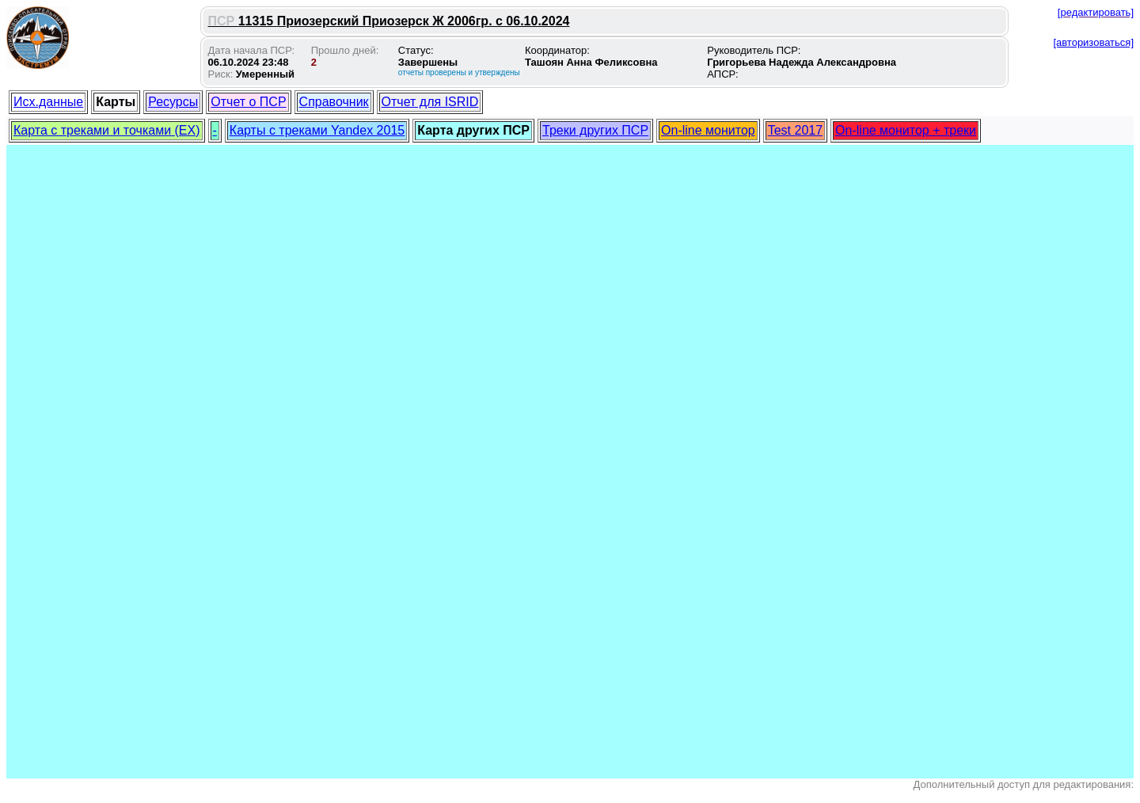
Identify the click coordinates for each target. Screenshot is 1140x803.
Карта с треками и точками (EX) (106, 130)
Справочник (334, 101)
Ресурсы (173, 101)
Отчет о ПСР (248, 101)
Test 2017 (795, 130)
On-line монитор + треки (905, 130)
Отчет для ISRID (430, 101)
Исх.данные (48, 101)
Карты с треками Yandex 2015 (317, 130)
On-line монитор (708, 130)
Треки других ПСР (595, 130)
